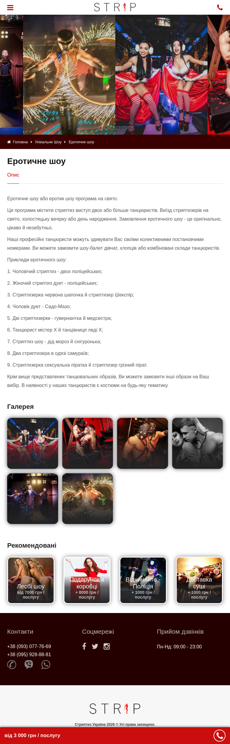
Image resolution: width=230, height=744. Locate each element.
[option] (161, 75)
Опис (13, 175)
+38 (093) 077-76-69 (29, 646)
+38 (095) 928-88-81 (29, 654)
